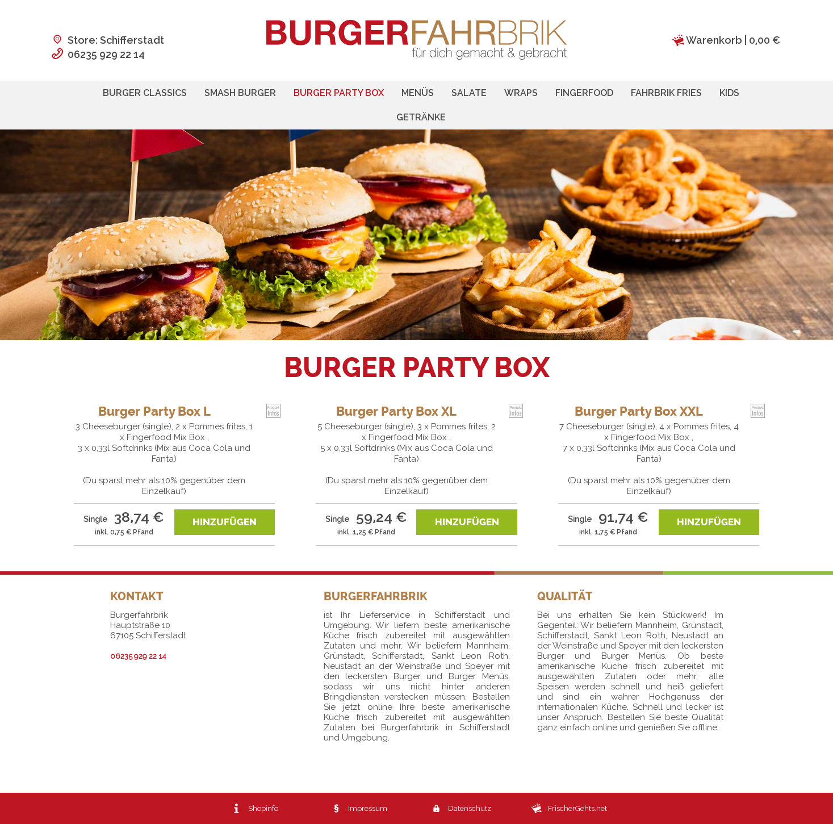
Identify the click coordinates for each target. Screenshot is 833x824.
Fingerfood (584, 92)
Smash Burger (240, 92)
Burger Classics (145, 92)
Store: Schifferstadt (108, 40)
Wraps (521, 92)
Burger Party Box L (154, 411)
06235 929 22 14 (138, 656)
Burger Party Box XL (396, 411)
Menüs (417, 92)
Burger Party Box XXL (639, 411)
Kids (729, 92)
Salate (469, 92)
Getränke (421, 117)
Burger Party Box (339, 92)
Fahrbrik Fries (666, 92)
